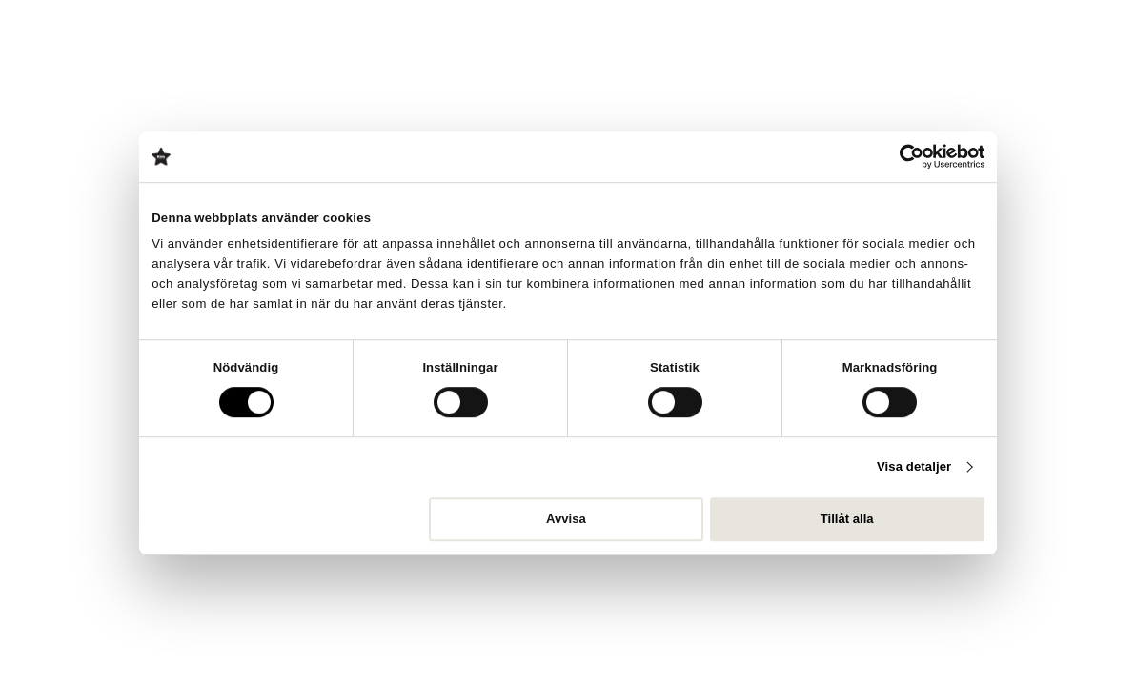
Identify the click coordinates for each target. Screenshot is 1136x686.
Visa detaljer (914, 467)
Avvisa (566, 519)
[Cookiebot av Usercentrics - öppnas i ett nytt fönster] (901, 156)
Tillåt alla (847, 519)
